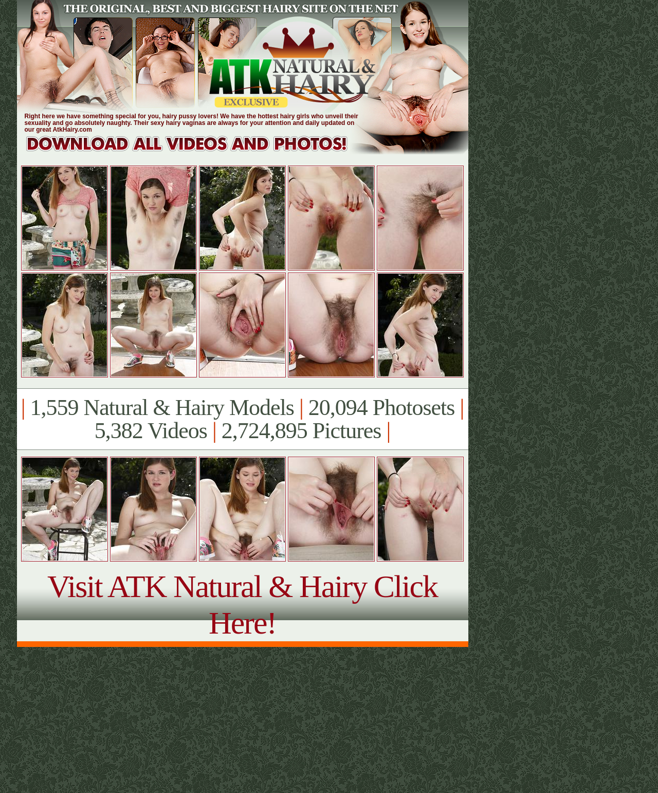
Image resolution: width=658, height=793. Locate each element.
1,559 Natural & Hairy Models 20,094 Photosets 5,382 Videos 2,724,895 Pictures (242, 419)
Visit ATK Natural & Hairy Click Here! (242, 604)
